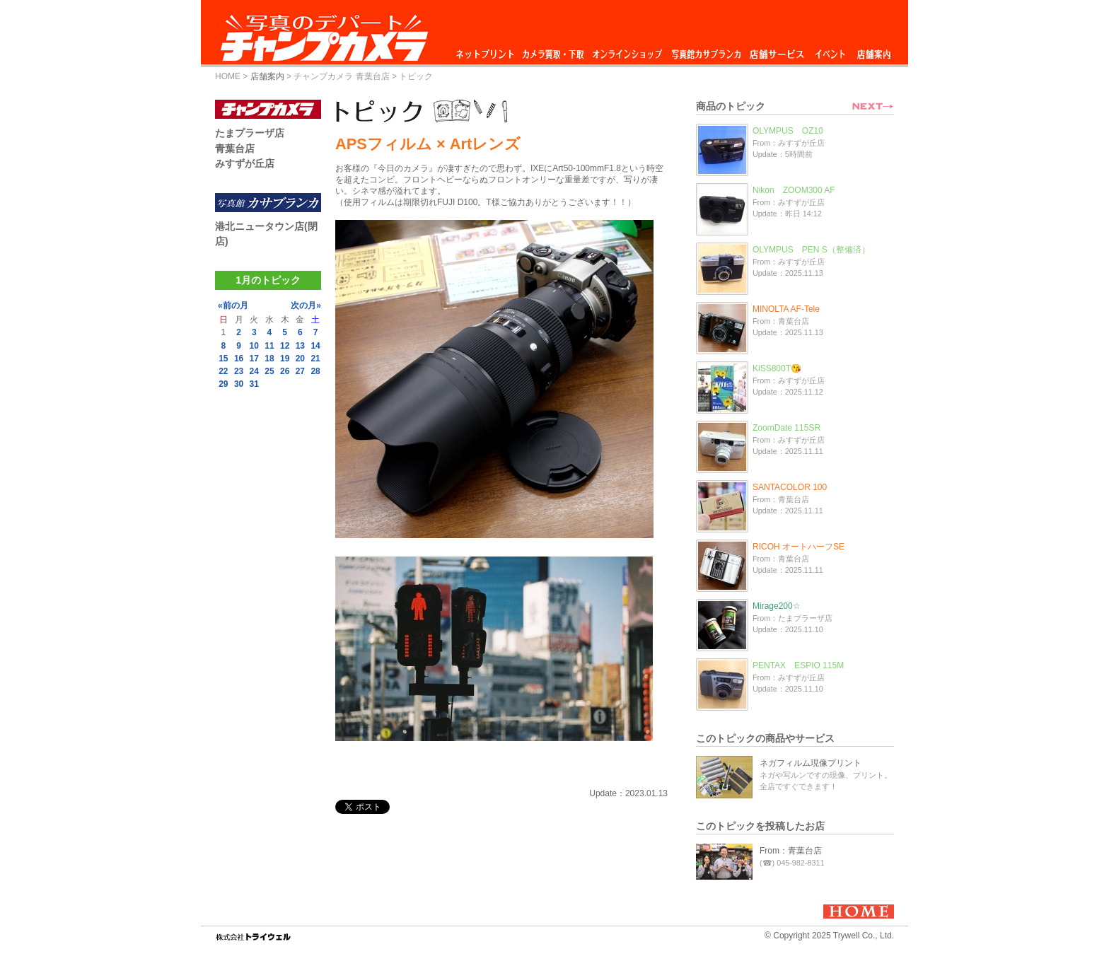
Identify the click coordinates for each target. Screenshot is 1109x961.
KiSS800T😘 (777, 368)
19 (284, 358)
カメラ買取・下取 (554, 50)
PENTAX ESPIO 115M (798, 665)
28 (315, 371)
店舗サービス (776, 50)
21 (315, 358)
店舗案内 (874, 50)
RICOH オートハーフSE (798, 547)
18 (269, 358)
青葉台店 (235, 148)
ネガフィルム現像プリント (810, 763)
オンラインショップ (626, 50)
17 (254, 358)
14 (315, 346)
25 (269, 371)
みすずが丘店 (244, 163)
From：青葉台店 (791, 851)
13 (300, 346)
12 (284, 346)
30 (238, 384)
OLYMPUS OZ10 (788, 131)
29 (223, 384)
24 (254, 371)
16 (238, 358)
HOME (227, 76)
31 (254, 384)
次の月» (306, 305)
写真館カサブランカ (706, 50)
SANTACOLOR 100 (790, 487)
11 (269, 346)
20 (300, 358)
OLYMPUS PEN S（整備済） (811, 250)
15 (223, 358)
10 (254, 346)
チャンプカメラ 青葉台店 (341, 76)
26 (284, 371)
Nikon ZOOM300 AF (794, 190)
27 (300, 371)
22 (223, 371)
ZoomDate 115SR (786, 428)
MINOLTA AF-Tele (786, 309)
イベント (830, 50)
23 (238, 371)
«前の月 (233, 305)
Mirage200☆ (777, 606)
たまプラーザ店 (249, 133)
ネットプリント (487, 50)
